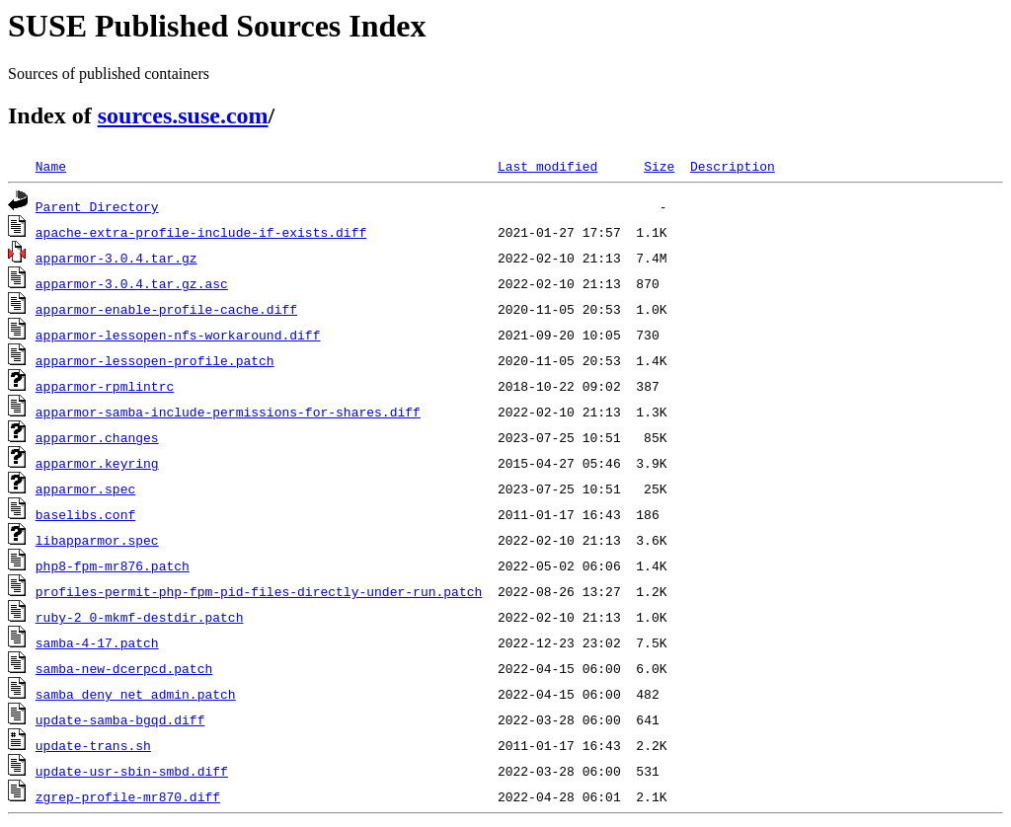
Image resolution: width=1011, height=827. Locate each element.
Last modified (547, 166)
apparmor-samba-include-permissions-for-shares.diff (228, 411)
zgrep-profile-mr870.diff (128, 796)
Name (51, 166)
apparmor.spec (85, 488)
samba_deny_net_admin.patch (136, 694)
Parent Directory (97, 206)
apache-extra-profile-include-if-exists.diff (201, 232)
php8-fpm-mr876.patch (113, 565)
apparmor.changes (97, 437)
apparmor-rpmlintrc (105, 386)
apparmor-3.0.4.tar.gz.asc (132, 283)
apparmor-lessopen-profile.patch (155, 360)
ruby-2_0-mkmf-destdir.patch (140, 617)
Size (659, 166)
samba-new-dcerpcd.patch (124, 668)
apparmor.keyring (97, 463)
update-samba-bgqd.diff (120, 719)
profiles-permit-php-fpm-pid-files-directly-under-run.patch (259, 591)
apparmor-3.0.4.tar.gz (116, 257)
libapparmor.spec (97, 540)
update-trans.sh (93, 745)
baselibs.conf (85, 514)
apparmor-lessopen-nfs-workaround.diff (178, 334)
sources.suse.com (183, 115)
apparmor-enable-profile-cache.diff (166, 309)
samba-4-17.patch (97, 642)
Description (732, 166)
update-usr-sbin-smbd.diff (132, 771)
